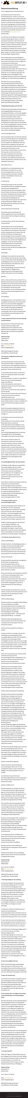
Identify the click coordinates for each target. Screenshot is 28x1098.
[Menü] (26, 2)
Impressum (10, 1093)
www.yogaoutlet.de (15, 31)
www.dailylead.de (8, 345)
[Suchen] (1, 2)
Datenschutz (17, 1093)
